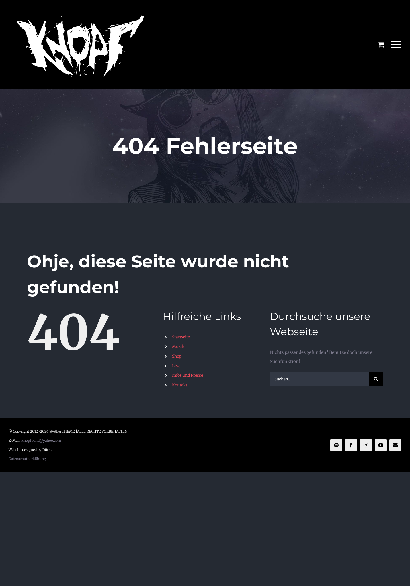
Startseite (181, 337)
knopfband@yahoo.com (41, 440)
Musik (178, 346)
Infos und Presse (187, 375)
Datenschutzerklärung (27, 459)
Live (176, 365)
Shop (177, 356)
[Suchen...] (319, 379)
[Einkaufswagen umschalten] (381, 44)
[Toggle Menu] (396, 44)
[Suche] (376, 379)
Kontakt (179, 385)
